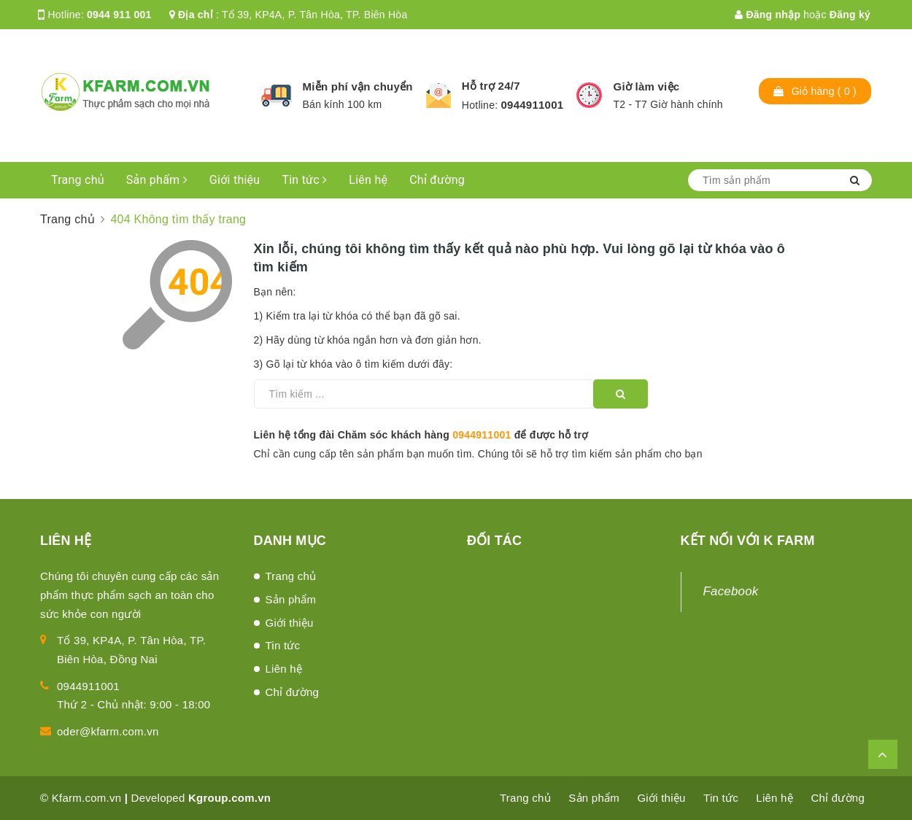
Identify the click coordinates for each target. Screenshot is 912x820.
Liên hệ (368, 180)
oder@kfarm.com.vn (108, 731)
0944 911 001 (119, 14)
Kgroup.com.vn (229, 798)
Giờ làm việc (646, 86)
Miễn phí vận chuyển (358, 86)
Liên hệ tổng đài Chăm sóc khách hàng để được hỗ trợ (421, 435)
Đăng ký (850, 14)
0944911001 (532, 104)
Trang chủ (77, 180)
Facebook (731, 591)
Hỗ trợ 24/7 (491, 86)
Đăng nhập (767, 14)
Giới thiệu (234, 180)
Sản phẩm (157, 180)
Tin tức (304, 180)
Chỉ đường (437, 180)
